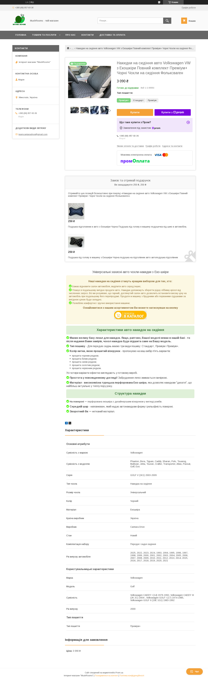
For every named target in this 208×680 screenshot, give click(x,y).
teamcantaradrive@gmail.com (33, 134)
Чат (194, 671)
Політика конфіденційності (131, 675)
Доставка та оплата (112, 35)
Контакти (87, 35)
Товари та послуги (44, 35)
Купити (135, 112)
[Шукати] (167, 21)
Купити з (172, 112)
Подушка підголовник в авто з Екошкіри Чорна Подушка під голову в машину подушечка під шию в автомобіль (127, 226)
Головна (20, 35)
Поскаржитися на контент (106, 675)
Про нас (70, 35)
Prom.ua (119, 673)
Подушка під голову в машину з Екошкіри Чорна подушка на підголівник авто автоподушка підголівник (123, 257)
